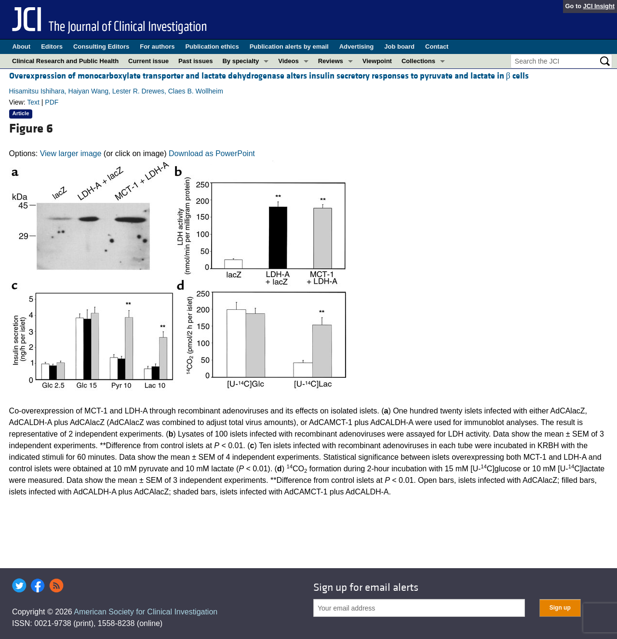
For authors (157, 46)
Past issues (195, 61)
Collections (418, 61)
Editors (52, 46)
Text (33, 102)
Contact (436, 46)
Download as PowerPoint (212, 153)
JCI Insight (599, 6)
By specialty (240, 61)
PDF (51, 102)
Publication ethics (212, 46)
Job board (399, 46)
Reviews (330, 61)
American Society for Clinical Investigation (145, 612)
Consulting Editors (101, 46)
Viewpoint (377, 61)
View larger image (71, 153)
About (22, 46)
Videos (288, 61)
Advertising (356, 46)
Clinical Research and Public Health (65, 61)
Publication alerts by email (289, 46)
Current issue (148, 61)
